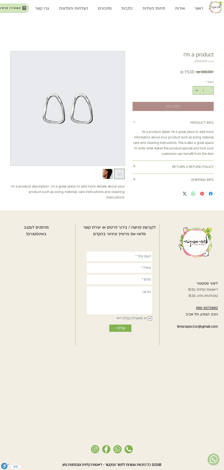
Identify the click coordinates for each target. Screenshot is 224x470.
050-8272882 (207, 308)
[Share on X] (184, 193)
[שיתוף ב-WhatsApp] (193, 193)
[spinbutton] (203, 90)
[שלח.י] (120, 328)
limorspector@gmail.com (197, 326)
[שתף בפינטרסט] (202, 193)
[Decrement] (210, 90)
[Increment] (196, 90)
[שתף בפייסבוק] (210, 193)
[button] (180, 8)
